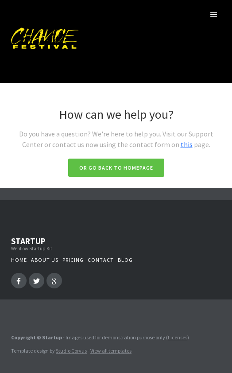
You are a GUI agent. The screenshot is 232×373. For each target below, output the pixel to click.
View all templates (110, 350)
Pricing (73, 259)
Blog (125, 259)
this (187, 144)
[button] (214, 15)
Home (19, 259)
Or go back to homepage (116, 167)
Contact (101, 259)
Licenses (177, 337)
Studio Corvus (71, 350)
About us (44, 259)
